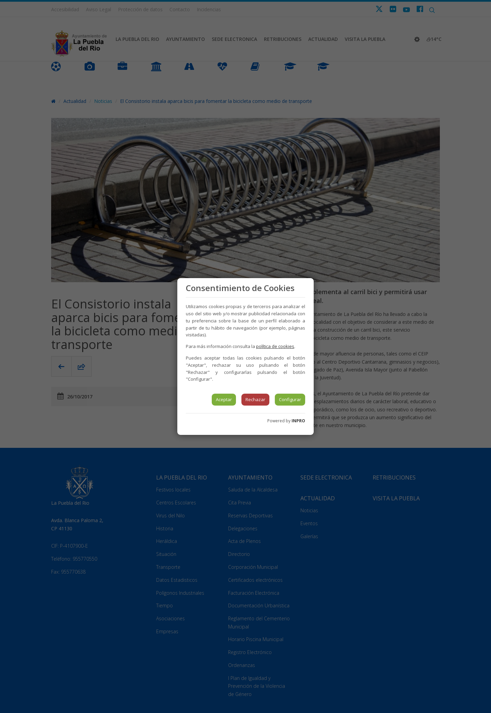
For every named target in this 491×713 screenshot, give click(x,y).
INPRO (298, 421)
